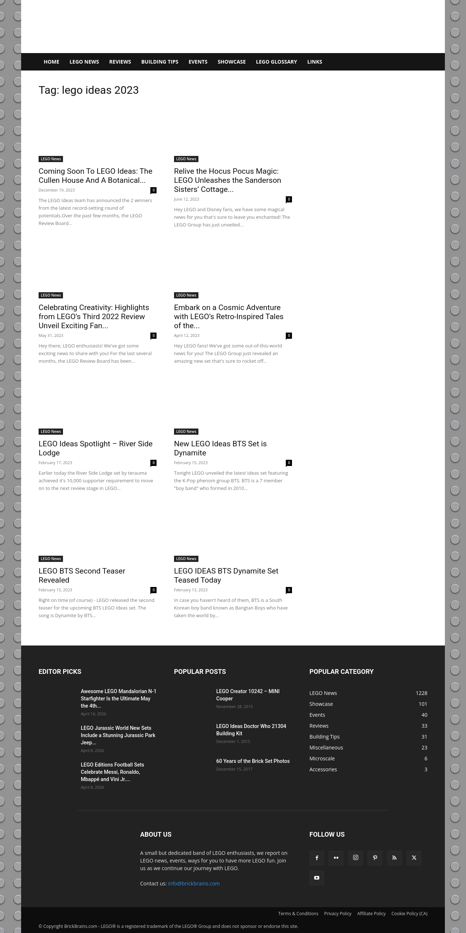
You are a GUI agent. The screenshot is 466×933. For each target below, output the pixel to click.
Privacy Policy (337, 913)
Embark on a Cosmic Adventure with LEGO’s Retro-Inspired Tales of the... (229, 316)
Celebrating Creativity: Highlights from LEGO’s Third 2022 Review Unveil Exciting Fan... (94, 316)
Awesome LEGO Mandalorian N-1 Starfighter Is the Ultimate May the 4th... (119, 698)
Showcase (232, 61)
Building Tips (159, 61)
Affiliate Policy (371, 913)
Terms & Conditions (298, 913)
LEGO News (84, 61)
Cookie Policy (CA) (409, 913)
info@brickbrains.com (194, 883)
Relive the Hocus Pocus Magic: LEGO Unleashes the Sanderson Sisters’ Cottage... (227, 180)
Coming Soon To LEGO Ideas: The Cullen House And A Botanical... (96, 176)
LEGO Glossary (276, 61)
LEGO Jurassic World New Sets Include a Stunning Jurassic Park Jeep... (118, 735)
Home (51, 61)
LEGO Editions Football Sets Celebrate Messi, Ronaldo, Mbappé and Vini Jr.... (112, 772)
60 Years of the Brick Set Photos (253, 761)
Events (198, 61)
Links (314, 61)
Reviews (120, 61)
